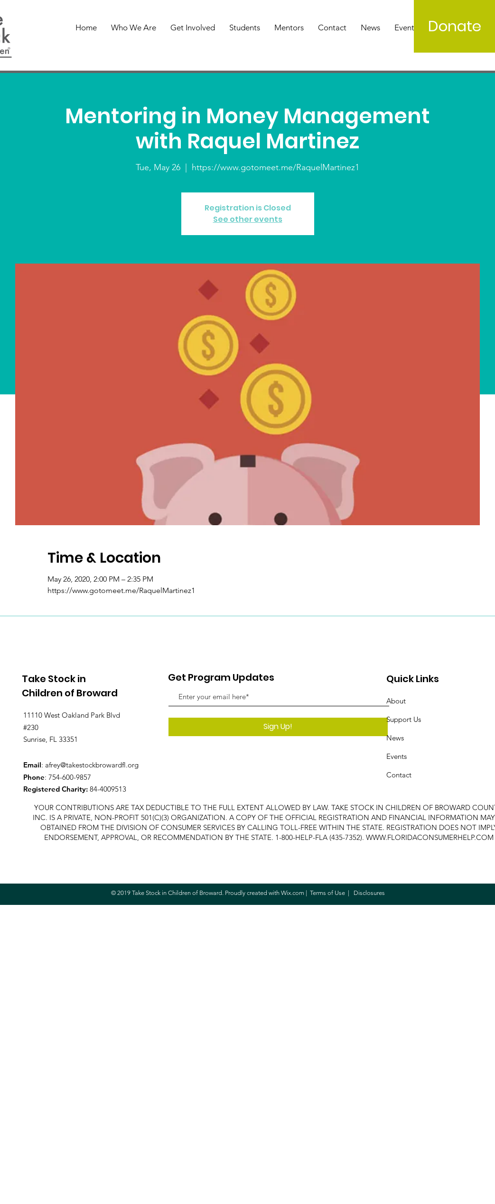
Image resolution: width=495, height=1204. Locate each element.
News (395, 737)
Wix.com (292, 892)
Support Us (403, 719)
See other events (247, 219)
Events (396, 756)
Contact (398, 774)
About (396, 700)
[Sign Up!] (278, 727)
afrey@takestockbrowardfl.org (92, 764)
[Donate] (454, 26)
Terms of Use (327, 892)
